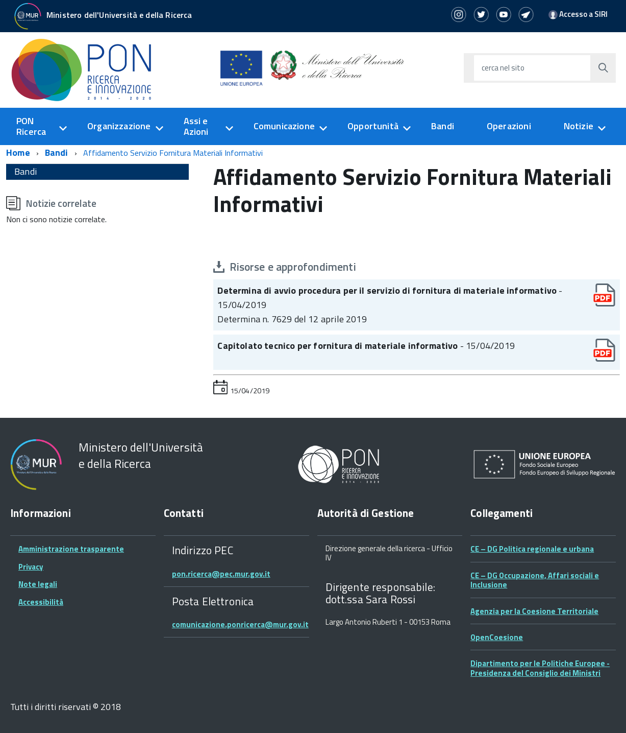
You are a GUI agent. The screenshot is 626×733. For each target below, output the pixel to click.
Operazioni (509, 126)
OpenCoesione (496, 637)
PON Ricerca (31, 126)
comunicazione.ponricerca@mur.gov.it (240, 624)
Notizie (578, 126)
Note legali (37, 584)
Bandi (442, 126)
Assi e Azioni (196, 126)
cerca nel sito (503, 67)
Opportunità (372, 126)
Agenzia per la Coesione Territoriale (534, 611)
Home (18, 152)
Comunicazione (284, 126)
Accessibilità (40, 602)
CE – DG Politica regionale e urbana (532, 549)
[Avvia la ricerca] (603, 68)
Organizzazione (119, 126)
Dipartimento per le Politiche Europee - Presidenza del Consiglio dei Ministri (540, 667)
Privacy (30, 567)
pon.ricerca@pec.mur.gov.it (221, 574)
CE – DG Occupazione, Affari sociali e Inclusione (534, 580)
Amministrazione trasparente (71, 549)
